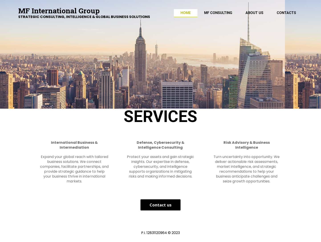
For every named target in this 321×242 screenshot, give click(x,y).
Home (186, 13)
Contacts (286, 13)
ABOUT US (254, 13)
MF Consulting (218, 13)
